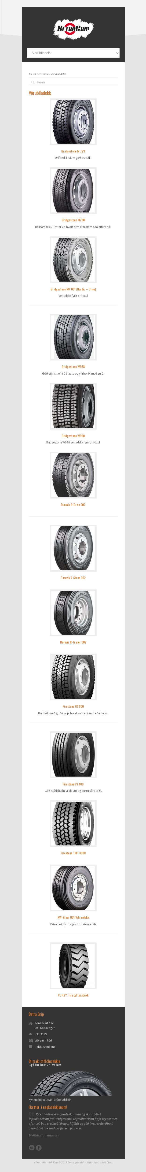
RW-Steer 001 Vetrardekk (73, 917)
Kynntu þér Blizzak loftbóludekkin (50, 1099)
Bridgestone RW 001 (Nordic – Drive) (73, 288)
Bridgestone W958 (73, 366)
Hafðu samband (45, 1047)
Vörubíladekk (58, 74)
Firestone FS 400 (73, 783)
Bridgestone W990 (73, 435)
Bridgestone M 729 (73, 151)
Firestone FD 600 (73, 706)
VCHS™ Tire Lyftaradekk (73, 995)
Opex (110, 1162)
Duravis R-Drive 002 (73, 504)
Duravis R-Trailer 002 (73, 642)
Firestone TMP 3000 (73, 852)
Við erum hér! (43, 1040)
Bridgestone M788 (73, 219)
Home (44, 74)
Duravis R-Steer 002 (73, 577)
